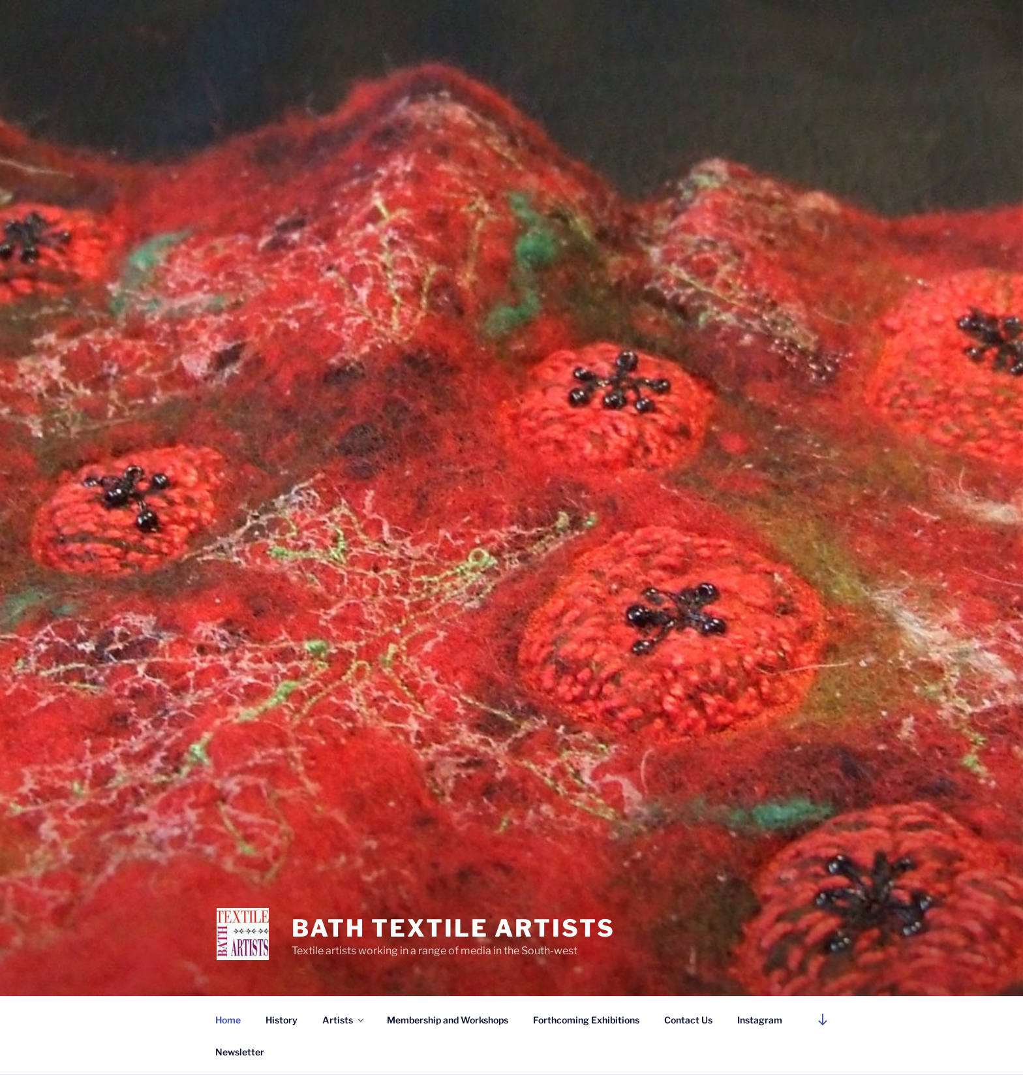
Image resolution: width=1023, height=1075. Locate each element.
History (282, 1019)
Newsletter (239, 1051)
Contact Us (688, 1019)
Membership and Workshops (447, 1019)
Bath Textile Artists (453, 928)
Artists (343, 1019)
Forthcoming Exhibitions (586, 1019)
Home (228, 1019)
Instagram (759, 1019)
